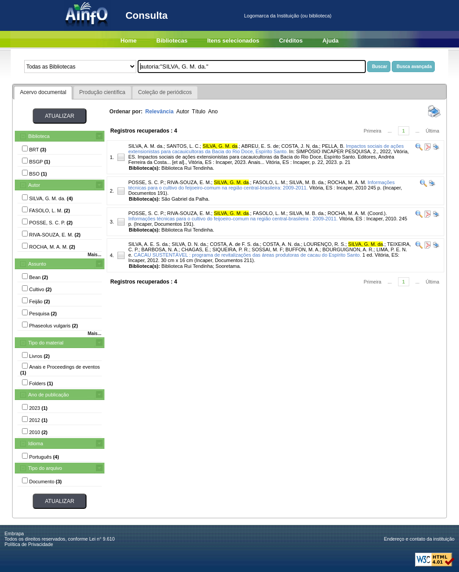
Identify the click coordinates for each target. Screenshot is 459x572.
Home (129, 40)
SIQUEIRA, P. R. (230, 249)
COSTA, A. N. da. (282, 244)
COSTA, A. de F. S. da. (235, 244)
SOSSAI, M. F (267, 249)
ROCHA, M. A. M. (347, 182)
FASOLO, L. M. (269, 182)
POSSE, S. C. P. (146, 182)
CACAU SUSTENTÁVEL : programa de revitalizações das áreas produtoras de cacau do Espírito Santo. (247, 255)
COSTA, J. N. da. (300, 146)
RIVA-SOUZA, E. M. (189, 182)
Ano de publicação (48, 394)
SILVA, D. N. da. (189, 244)
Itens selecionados (233, 40)
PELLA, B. (333, 146)
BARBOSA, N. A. (159, 249)
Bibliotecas (171, 40)
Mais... (94, 254)
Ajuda (330, 40)
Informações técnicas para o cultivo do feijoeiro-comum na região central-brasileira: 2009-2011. (261, 185)
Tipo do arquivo (45, 468)
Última (432, 130)
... (390, 130)
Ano (213, 111)
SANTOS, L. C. (182, 146)
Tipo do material (45, 342)
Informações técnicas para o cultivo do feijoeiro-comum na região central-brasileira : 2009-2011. (233, 218)
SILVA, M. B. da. (307, 182)
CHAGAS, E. (196, 249)
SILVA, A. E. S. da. (148, 244)
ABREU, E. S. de (259, 146)
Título (198, 111)
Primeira (372, 130)
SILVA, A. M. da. (146, 146)
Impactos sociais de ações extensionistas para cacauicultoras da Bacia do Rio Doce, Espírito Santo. (266, 148)
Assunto (37, 264)
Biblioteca (39, 136)
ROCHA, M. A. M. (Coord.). (357, 213)
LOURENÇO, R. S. (325, 244)
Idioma (35, 443)
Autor (34, 185)
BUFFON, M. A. (303, 249)
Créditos (291, 40)
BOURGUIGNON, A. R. (347, 249)
